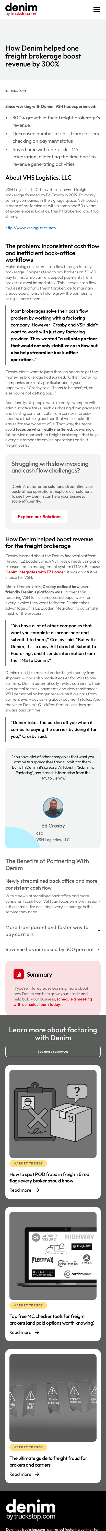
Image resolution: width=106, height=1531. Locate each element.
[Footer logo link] (30, 1510)
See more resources (53, 1051)
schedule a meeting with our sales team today (53, 1001)
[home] (21, 9)
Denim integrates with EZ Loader (35, 571)
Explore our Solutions (39, 516)
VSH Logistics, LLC (53, 839)
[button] (95, 9)
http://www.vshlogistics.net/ (30, 227)
